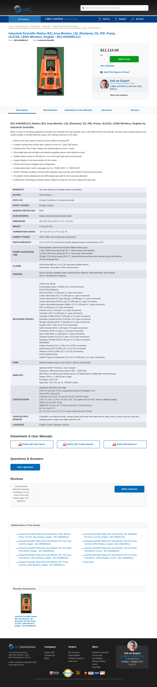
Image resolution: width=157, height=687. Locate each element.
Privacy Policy (99, 661)
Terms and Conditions (97, 656)
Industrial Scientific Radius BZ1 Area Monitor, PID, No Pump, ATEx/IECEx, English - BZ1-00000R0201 (45, 549)
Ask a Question (107, 66)
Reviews (135, 110)
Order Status (74, 655)
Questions (107, 110)
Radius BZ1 (47, 26)
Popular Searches (100, 652)
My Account (73, 652)
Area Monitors (35, 26)
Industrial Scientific (21, 26)
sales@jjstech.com (16, 665)
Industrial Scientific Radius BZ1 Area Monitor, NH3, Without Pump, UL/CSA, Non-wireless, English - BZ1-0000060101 (44, 535)
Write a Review (129, 489)
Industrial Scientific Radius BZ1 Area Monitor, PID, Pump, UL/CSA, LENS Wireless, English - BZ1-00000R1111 (44, 563)
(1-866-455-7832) (71, 19)
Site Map (96, 667)
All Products (23, 19)
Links (94, 664)
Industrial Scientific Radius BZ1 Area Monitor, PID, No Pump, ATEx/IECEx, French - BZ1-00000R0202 (110, 549)
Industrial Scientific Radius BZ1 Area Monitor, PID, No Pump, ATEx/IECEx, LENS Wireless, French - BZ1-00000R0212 (110, 556)
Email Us (113, 89)
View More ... (90, 562)
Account (137, 19)
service (103, 19)
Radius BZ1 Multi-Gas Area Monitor (65, 26)
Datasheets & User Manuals (78, 110)
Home (11, 26)
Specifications (50, 110)
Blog (47, 658)
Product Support (76, 658)
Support (120, 19)
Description (22, 110)
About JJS (49, 652)
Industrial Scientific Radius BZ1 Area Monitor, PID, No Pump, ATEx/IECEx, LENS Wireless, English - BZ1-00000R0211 (45, 556)
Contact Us (50, 655)
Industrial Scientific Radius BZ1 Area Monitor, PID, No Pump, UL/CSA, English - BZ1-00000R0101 (45, 542)
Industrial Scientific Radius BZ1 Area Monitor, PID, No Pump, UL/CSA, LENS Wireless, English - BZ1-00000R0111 (110, 542)
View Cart (72, 661)
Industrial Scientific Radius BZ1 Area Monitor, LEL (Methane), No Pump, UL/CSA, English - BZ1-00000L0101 (110, 535)
